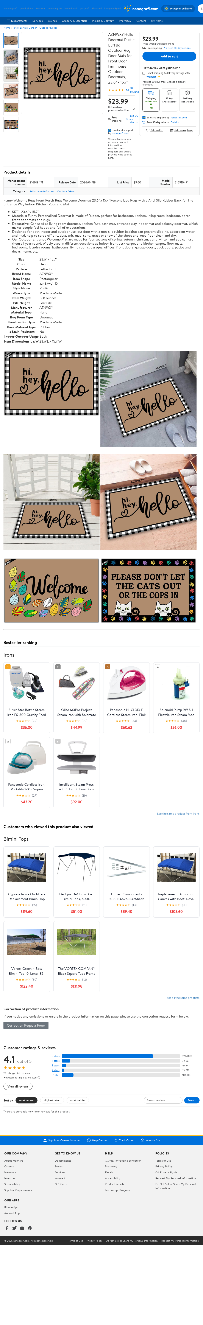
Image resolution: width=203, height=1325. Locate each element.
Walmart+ (61, 1178)
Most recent (26, 1100)
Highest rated (52, 1100)
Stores (58, 1166)
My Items (156, 21)
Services (38, 21)
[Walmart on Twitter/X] (14, 1228)
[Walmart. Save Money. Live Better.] (141, 8)
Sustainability (12, 1184)
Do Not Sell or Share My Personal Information (132, 1240)
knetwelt (40, 8)
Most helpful (77, 1100)
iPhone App (11, 1207)
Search (192, 1100)
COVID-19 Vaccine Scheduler (123, 1160)
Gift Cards (61, 1184)
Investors (9, 1178)
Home (6, 27)
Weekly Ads (150, 1140)
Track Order (124, 1140)
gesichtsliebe (26, 8)
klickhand (97, 8)
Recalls (109, 1172)
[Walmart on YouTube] (22, 1228)
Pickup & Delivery (103, 21)
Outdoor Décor (48, 27)
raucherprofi (10, 8)
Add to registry (181, 130)
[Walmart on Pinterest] (30, 1228)
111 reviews (134, 90)
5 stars (55, 1056)
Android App (12, 1213)
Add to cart (169, 56)
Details (175, 122)
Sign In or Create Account (61, 1140)
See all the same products (183, 998)
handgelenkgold (112, 8)
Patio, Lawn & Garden (25, 27)
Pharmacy (125, 21)
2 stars (55, 1070)
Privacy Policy (164, 1166)
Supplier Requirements (18, 1190)
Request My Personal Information (175, 1178)
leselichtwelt (71, 8)
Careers (141, 21)
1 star (56, 1075)
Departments (17, 21)
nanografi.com (120, 133)
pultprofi (84, 8)
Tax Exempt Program (117, 1190)
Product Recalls (114, 1184)
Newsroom (10, 1172)
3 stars (55, 1065)
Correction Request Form (26, 1025)
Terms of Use (163, 1160)
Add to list (154, 130)
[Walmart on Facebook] (6, 1228)
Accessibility (112, 1178)
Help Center (97, 1140)
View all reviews (18, 1086)
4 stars (55, 1060)
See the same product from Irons (178, 813)
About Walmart (13, 1160)
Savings (52, 21)
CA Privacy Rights (166, 1172)
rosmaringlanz (55, 8)
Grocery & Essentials (74, 21)
